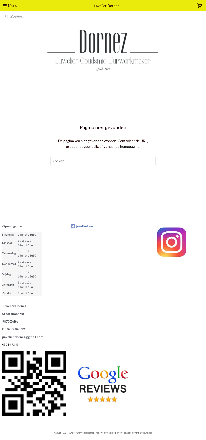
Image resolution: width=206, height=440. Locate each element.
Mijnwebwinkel (144, 432)
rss (97, 432)
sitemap (90, 432)
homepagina (129, 146)
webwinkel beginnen (111, 432)
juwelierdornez (83, 226)
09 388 (6, 344)
